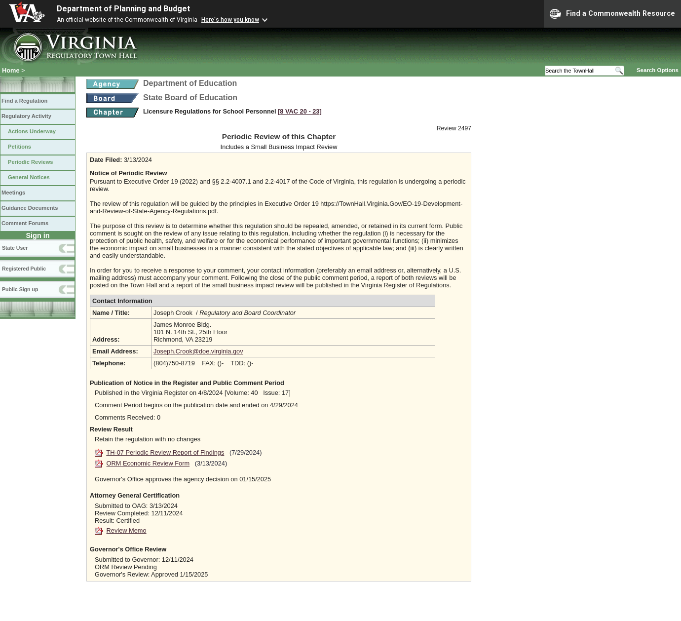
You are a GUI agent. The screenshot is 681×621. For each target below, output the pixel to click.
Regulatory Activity (26, 116)
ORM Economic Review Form (148, 463)
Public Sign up (20, 289)
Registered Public (24, 269)
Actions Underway (32, 131)
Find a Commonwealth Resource (612, 14)
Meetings (13, 192)
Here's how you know (230, 19)
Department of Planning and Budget (123, 8)
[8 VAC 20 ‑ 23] (300, 111)
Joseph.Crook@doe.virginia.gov (198, 351)
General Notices (29, 177)
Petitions (19, 147)
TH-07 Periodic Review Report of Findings (165, 452)
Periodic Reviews (30, 162)
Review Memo (127, 530)
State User (15, 248)
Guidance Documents (29, 208)
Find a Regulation (24, 101)
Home (11, 70)
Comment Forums (24, 223)
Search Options (658, 70)
